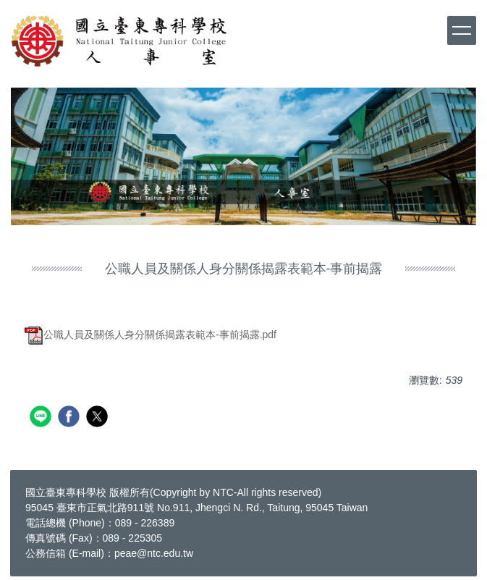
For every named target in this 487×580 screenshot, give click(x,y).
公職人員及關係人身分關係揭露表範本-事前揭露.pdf (150, 334)
